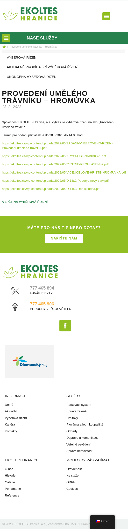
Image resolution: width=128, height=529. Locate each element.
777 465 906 (42, 304)
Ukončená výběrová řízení (32, 77)
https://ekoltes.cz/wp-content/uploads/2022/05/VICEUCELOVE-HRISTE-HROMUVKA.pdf (64, 172)
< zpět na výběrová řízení (25, 202)
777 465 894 (42, 288)
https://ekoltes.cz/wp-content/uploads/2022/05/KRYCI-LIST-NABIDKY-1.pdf (54, 156)
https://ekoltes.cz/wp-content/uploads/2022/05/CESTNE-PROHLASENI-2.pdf (55, 164)
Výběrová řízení (22, 57)
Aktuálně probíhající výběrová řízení (42, 67)
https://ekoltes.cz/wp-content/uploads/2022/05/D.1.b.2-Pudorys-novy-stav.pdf (55, 180)
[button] (106, 16)
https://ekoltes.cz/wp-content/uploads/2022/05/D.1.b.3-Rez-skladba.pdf (51, 189)
